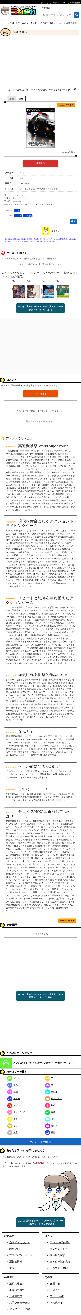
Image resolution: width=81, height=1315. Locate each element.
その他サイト (57, 1302)
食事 (12, 1119)
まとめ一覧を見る (60, 1261)
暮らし (51, 1119)
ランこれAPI (57, 1296)
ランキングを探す (60, 1242)
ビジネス (52, 1126)
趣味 (50, 1112)
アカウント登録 (59, 1268)
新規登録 (40, 1163)
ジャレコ (18, 216)
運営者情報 (15, 1261)
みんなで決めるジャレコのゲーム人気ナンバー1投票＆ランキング (39, 90)
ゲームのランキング (27, 23)
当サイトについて (19, 1242)
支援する (55, 1283)
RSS (11, 1268)
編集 (73, 221)
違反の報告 (15, 1283)
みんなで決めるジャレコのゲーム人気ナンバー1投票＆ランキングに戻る (40, 308)
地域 (50, 1132)
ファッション (16, 1112)
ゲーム (17, 211)
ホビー (13, 1098)
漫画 (12, 1085)
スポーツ (14, 1105)
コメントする (40, 394)
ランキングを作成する (40, 1141)
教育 (12, 1132)
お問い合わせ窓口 (19, 1302)
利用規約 (14, 1248)
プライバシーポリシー (22, 1255)
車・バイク (53, 1098)
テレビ (51, 1091)
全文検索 (46, 8)
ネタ (12, 1126)
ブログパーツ (57, 1290)
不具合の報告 (17, 1290)
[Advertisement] (40, 61)
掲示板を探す (57, 1255)
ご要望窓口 (15, 1296)
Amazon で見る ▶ (66, 105)
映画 (12, 1091)
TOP (12, 23)
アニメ (51, 1078)
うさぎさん (56, 230)
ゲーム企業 (28, 216)
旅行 (50, 1105)
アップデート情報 (19, 1309)
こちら (37, 241)
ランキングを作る (60, 1248)
